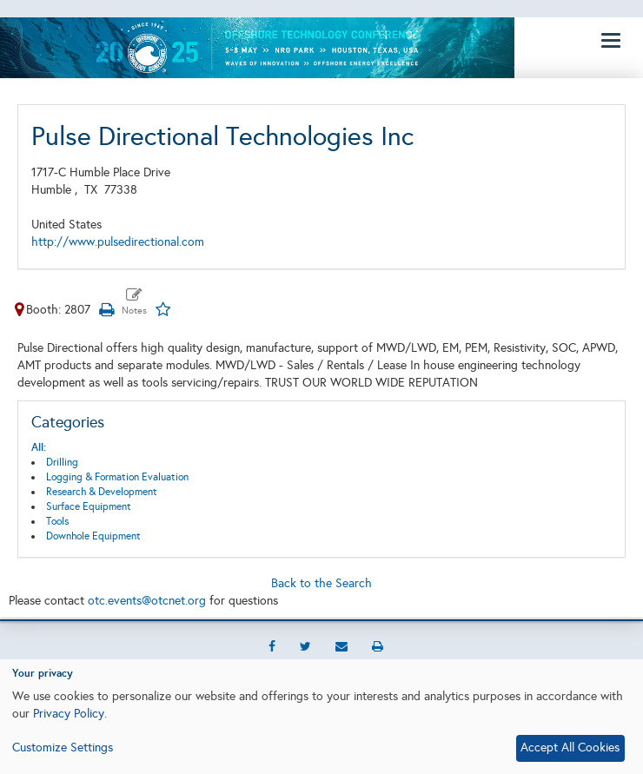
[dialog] (321, 716)
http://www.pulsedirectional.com (117, 242)
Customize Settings (62, 747)
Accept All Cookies (570, 747)
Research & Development (101, 492)
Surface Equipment (88, 506)
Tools (57, 521)
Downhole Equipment (93, 536)
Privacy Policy (68, 713)
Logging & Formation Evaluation (117, 477)
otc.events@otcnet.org (147, 600)
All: (38, 447)
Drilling (62, 462)
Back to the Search (321, 583)
